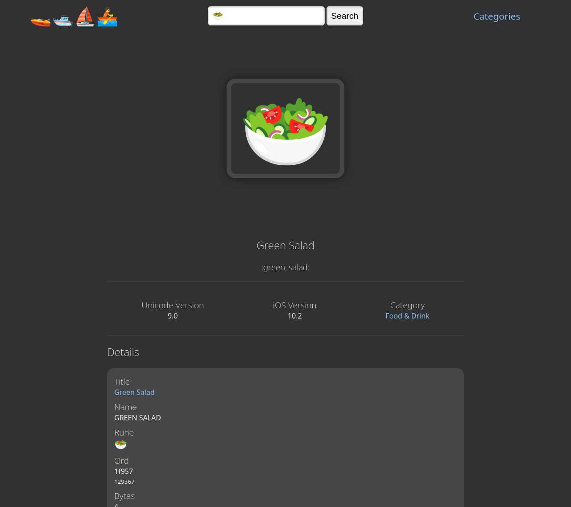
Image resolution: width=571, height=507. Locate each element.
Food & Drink (407, 316)
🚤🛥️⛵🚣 (74, 16)
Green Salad (134, 392)
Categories (496, 16)
